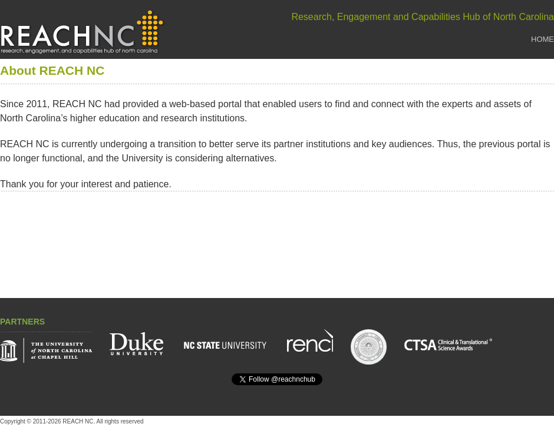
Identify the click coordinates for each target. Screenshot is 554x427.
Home (542, 39)
